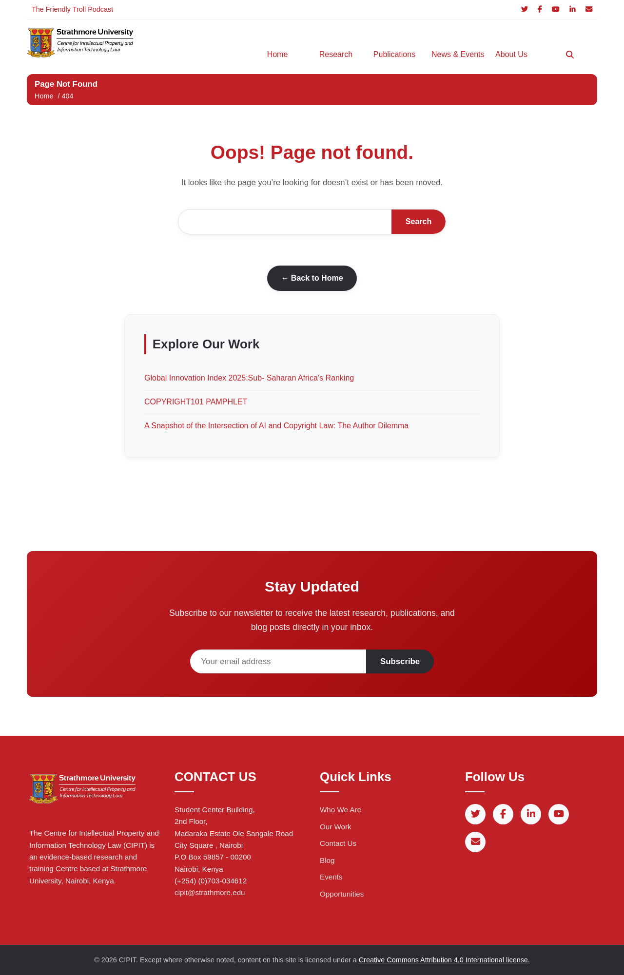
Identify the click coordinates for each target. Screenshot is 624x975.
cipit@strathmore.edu (210, 892)
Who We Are (340, 809)
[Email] (588, 9)
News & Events (455, 54)
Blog (327, 860)
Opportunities (342, 894)
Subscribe (400, 661)
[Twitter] (524, 9)
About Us (511, 54)
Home (277, 54)
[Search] (570, 54)
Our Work (335, 826)
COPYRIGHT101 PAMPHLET (195, 402)
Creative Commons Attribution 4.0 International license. (444, 960)
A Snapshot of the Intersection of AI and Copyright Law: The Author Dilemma (276, 425)
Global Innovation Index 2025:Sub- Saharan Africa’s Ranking (249, 378)
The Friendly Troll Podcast (72, 9)
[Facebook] (540, 9)
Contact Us (338, 843)
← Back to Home (312, 278)
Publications (394, 54)
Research (335, 54)
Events (331, 877)
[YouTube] (556, 9)
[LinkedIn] (572, 9)
